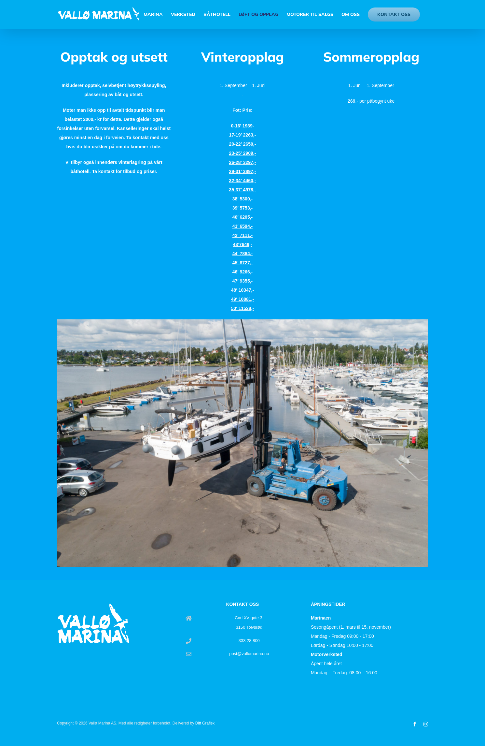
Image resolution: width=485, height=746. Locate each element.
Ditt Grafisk (205, 723)
